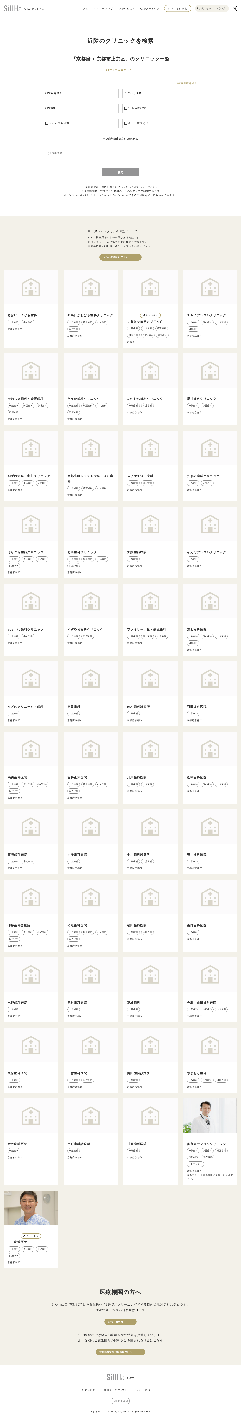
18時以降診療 (137, 108)
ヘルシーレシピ (103, 8)
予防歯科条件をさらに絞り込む (120, 138)
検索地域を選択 (187, 83)
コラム (84, 8)
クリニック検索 (177, 8)
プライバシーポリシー (142, 1389)
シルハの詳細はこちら (115, 257)
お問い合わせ (115, 1321)
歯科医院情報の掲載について (115, 1352)
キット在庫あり (138, 123)
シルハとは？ (126, 8)
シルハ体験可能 (59, 123)
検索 (120, 172)
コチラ (140, 1310)
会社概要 (106, 1389)
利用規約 (120, 1389)
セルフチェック (149, 8)
